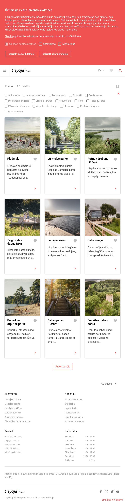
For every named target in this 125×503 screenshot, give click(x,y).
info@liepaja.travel (13, 452)
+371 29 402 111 (12, 448)
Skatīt (8, 36)
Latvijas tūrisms (13, 412)
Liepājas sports (12, 404)
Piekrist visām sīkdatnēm (21, 54)
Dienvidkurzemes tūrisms (18, 421)
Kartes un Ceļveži (74, 399)
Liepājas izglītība (13, 408)
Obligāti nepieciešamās (22, 44)
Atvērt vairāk (63, 366)
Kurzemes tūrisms (14, 417)
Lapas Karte (71, 408)
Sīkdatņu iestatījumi (112, 499)
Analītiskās (49, 44)
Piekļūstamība (72, 412)
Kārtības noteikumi (74, 421)
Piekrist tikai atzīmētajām (55, 54)
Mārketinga (68, 44)
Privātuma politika (74, 417)
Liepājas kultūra (13, 399)
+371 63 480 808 (12, 444)
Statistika (70, 404)
